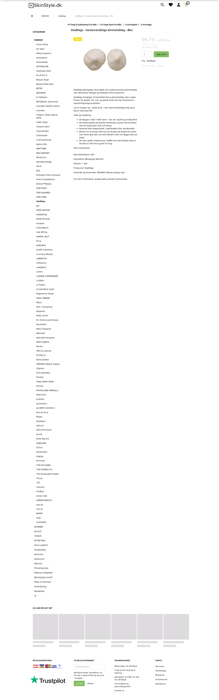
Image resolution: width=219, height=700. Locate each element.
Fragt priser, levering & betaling (125, 671)
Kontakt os (119, 690)
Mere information (82, 147)
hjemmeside (121, 179)
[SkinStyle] (45, 5)
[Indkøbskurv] (186, 4)
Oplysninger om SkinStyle (126, 666)
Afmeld (90, 683)
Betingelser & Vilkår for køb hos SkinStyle (127, 678)
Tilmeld (79, 683)
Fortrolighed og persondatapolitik (122, 685)
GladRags (151, 60)
